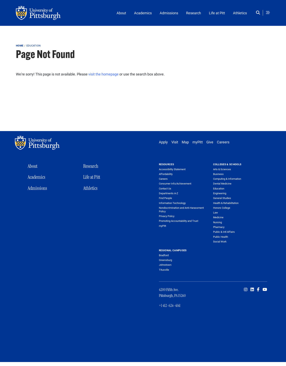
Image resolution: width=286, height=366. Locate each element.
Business (218, 174)
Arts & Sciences (222, 169)
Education (218, 188)
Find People (165, 198)
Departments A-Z (168, 193)
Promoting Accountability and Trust (178, 221)
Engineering (219, 193)
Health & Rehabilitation (226, 203)
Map (185, 142)
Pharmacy (218, 227)
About (121, 13)
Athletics (240, 13)
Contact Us (165, 188)
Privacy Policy (166, 216)
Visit (174, 142)
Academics (143, 13)
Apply (163, 142)
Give (209, 142)
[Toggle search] (259, 13)
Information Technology (172, 203)
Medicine (218, 217)
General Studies (222, 198)
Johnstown (165, 265)
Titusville (164, 269)
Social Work (220, 241)
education (33, 45)
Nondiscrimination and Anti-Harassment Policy (181, 209)
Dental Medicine (222, 183)
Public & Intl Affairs (224, 232)
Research (193, 13)
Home (19, 45)
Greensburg (165, 260)
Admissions (169, 13)
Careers (223, 142)
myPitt (197, 142)
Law (215, 212)
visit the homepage (103, 74)
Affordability (166, 174)
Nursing (217, 222)
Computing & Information (227, 179)
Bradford (164, 255)
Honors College (221, 208)
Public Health (220, 237)
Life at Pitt (217, 13)
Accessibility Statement (172, 169)
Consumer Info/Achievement (175, 183)
